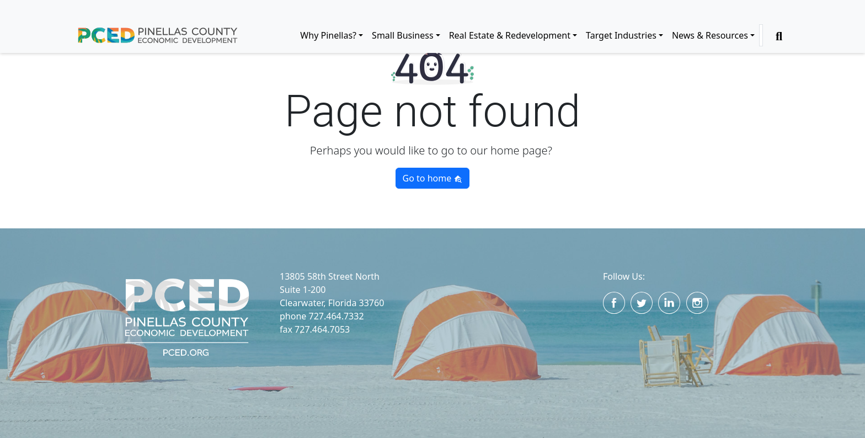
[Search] (761, 35)
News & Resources (710, 35)
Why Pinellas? (328, 35)
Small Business (402, 35)
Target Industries (621, 35)
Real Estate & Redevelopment (509, 35)
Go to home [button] (433, 178)
